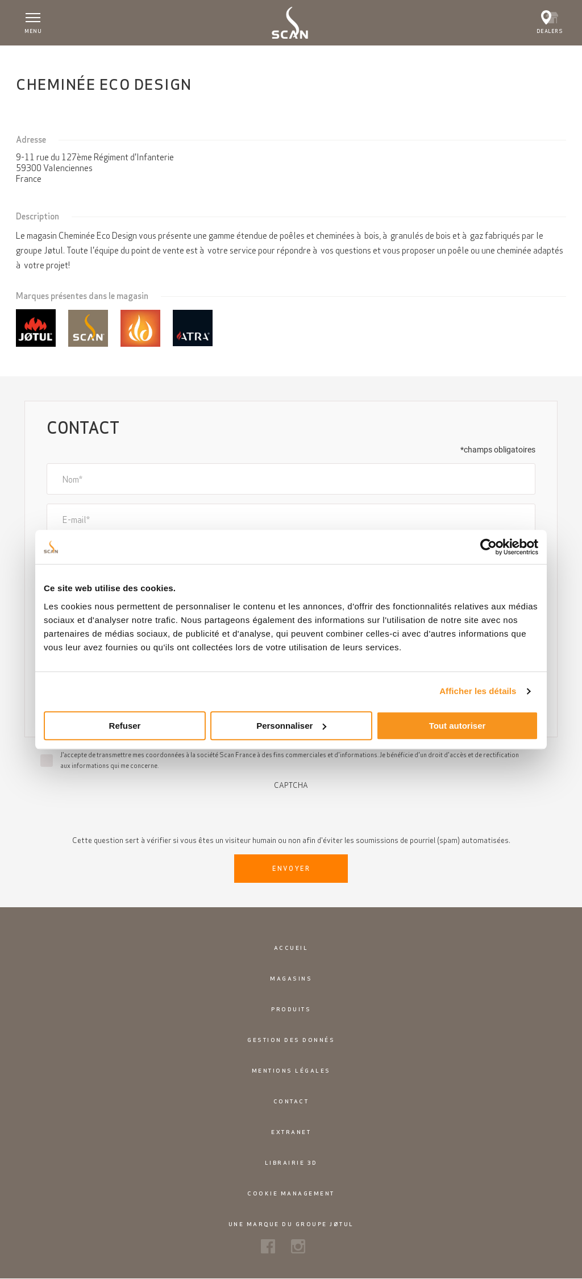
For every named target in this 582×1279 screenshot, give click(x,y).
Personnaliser (291, 725)
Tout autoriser (457, 725)
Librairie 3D (291, 1162)
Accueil (35, 57)
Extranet (291, 1132)
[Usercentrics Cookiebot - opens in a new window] (488, 546)
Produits (291, 1009)
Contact (291, 1101)
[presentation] (291, 812)
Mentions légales (291, 1070)
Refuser (125, 725)
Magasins (291, 978)
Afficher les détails (477, 691)
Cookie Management (291, 1193)
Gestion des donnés (291, 1040)
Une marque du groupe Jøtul (291, 1224)
